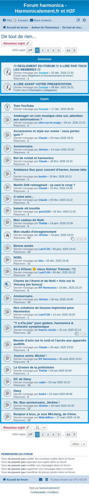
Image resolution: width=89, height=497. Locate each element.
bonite (43, 176)
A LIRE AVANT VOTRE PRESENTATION (42, 84)
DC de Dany (22, 379)
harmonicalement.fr (49, 488)
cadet (42, 382)
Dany (17, 391)
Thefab (43, 223)
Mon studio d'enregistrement (35, 231)
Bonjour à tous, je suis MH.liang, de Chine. (45, 414)
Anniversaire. (23, 146)
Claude (43, 137)
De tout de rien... (18, 36)
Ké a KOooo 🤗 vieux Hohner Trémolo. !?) (44, 269)
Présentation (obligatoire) (42, 90)
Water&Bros (46, 417)
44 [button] (68, 50)
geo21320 (45, 211)
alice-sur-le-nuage (50, 122)
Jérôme (43, 149)
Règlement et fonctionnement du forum (50, 75)
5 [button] (58, 50)
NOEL (18, 257)
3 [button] (48, 50)
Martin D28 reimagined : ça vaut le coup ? (44, 185)
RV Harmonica (47, 287)
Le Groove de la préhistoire (34, 367)
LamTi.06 (44, 249)
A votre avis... (24, 196)
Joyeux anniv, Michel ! (30, 355)
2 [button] (42, 50)
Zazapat (43, 72)
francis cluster (47, 329)
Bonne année (23, 246)
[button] (30, 50)
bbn (41, 260)
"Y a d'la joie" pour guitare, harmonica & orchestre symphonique (43, 324)
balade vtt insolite (27, 208)
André (42, 394)
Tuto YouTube (24, 106)
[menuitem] (7, 20)
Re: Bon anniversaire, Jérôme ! (37, 402)
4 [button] (53, 50)
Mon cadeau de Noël (29, 220)
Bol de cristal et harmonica (34, 158)
